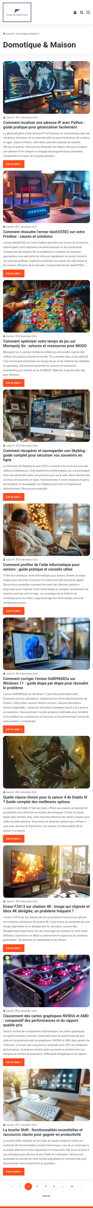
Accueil (8, 33)
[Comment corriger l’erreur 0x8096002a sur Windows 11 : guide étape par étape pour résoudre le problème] (46, 643)
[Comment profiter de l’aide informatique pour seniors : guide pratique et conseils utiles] (46, 529)
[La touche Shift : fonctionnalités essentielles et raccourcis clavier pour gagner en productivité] (46, 1095)
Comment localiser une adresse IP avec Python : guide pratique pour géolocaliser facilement (44, 124)
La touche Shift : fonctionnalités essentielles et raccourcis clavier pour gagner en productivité (43, 1132)
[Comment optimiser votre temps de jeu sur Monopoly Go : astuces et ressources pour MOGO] (46, 306)
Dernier (46, 1196)
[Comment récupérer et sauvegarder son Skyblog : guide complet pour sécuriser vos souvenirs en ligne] (46, 415)
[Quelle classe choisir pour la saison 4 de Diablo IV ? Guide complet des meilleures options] (46, 762)
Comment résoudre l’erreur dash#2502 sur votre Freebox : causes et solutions (44, 234)
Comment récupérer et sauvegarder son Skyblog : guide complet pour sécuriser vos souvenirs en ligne (45, 455)
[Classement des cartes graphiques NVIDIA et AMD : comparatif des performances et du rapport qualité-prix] (46, 981)
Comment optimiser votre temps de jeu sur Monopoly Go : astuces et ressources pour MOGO (45, 343)
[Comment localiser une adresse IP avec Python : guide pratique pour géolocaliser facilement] (46, 87)
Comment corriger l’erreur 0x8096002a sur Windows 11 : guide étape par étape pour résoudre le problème (45, 683)
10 (71, 1186)
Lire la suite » (14, 163)
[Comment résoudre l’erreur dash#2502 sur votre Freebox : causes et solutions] (46, 197)
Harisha (10, 227)
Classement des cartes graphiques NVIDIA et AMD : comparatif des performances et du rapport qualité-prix (46, 1020)
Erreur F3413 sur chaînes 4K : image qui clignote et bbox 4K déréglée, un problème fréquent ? (46, 908)
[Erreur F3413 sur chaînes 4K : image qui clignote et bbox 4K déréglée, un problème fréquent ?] (46, 871)
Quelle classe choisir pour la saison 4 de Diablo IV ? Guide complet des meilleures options (45, 799)
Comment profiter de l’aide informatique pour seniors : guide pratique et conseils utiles (41, 567)
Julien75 (10, 117)
